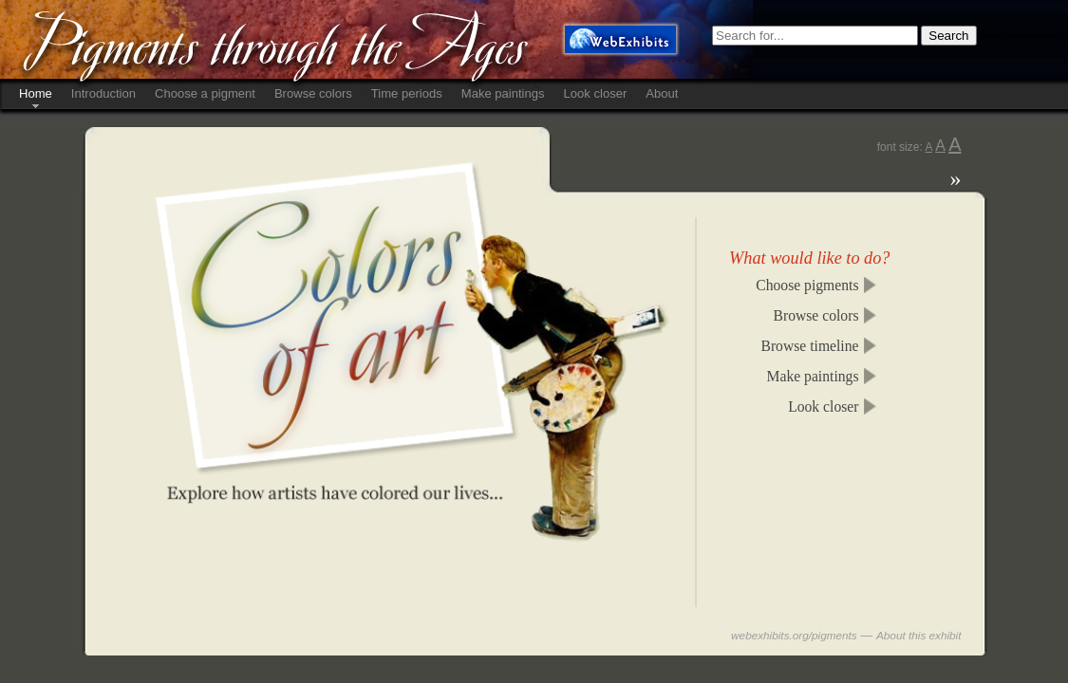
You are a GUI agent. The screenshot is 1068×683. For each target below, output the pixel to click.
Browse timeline (809, 346)
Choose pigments (807, 285)
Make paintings (503, 93)
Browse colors (313, 93)
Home (35, 93)
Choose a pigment (205, 93)
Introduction (103, 93)
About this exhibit (919, 635)
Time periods (406, 93)
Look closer (596, 93)
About (662, 93)
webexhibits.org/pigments (794, 635)
